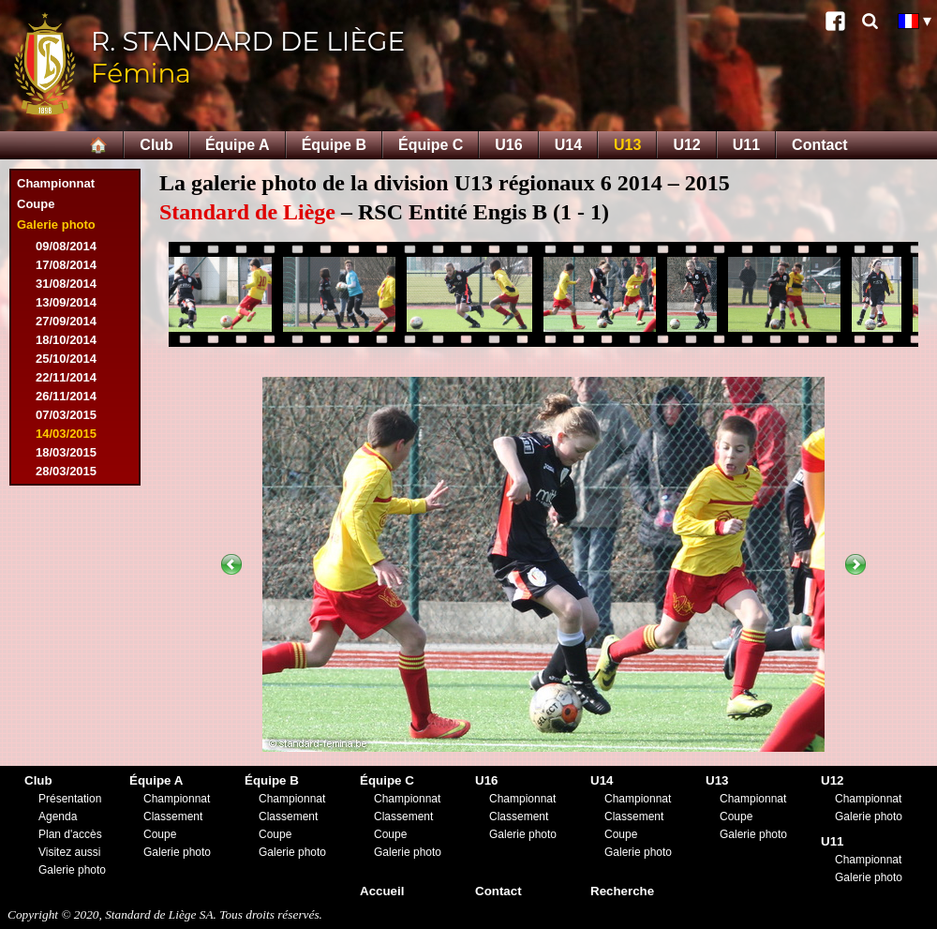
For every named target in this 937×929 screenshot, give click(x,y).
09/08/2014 (66, 246)
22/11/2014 (66, 377)
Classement (172, 816)
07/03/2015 (66, 415)
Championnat (56, 183)
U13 (627, 145)
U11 (746, 145)
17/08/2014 (66, 265)
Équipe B (334, 145)
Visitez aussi (69, 852)
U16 (508, 145)
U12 (686, 145)
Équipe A (237, 145)
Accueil (382, 891)
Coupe (35, 204)
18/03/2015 (66, 452)
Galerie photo (56, 224)
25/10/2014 (66, 359)
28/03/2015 (66, 471)
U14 (568, 145)
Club (156, 145)
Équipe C (430, 145)
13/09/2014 (66, 302)
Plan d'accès (70, 834)
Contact (820, 145)
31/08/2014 (66, 284)
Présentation (69, 798)
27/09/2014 (66, 321)
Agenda (57, 816)
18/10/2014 (66, 340)
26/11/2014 (66, 396)
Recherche (622, 891)
